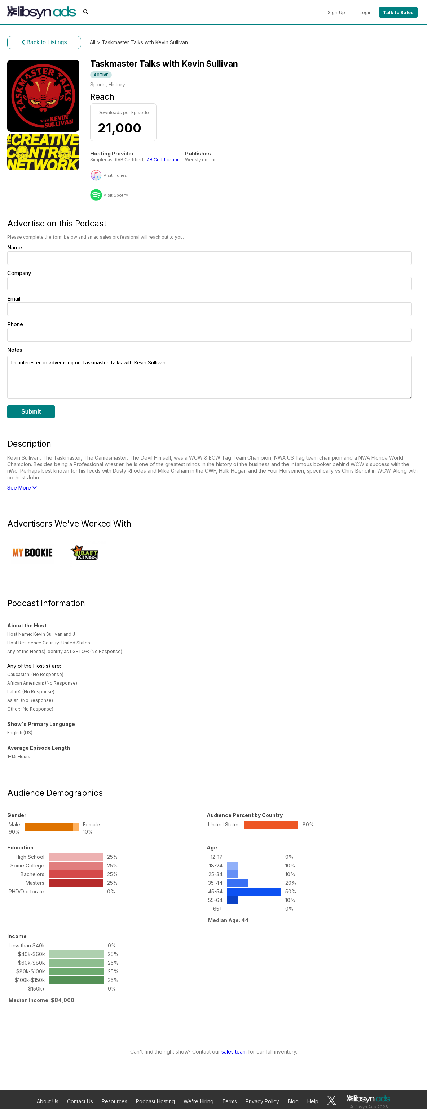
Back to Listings (44, 42)
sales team (234, 1052)
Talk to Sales (398, 12)
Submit (31, 412)
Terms (229, 1101)
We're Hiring (199, 1101)
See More (22, 487)
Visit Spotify (116, 195)
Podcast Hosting (155, 1101)
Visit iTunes (115, 175)
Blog (293, 1101)
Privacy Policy (262, 1101)
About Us (47, 1101)
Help (312, 1101)
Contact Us (80, 1101)
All (92, 42)
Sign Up (336, 12)
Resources (114, 1101)
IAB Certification (163, 159)
